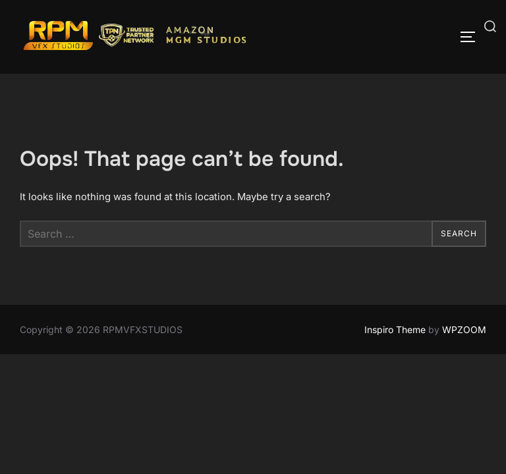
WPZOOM (464, 329)
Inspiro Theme (395, 329)
